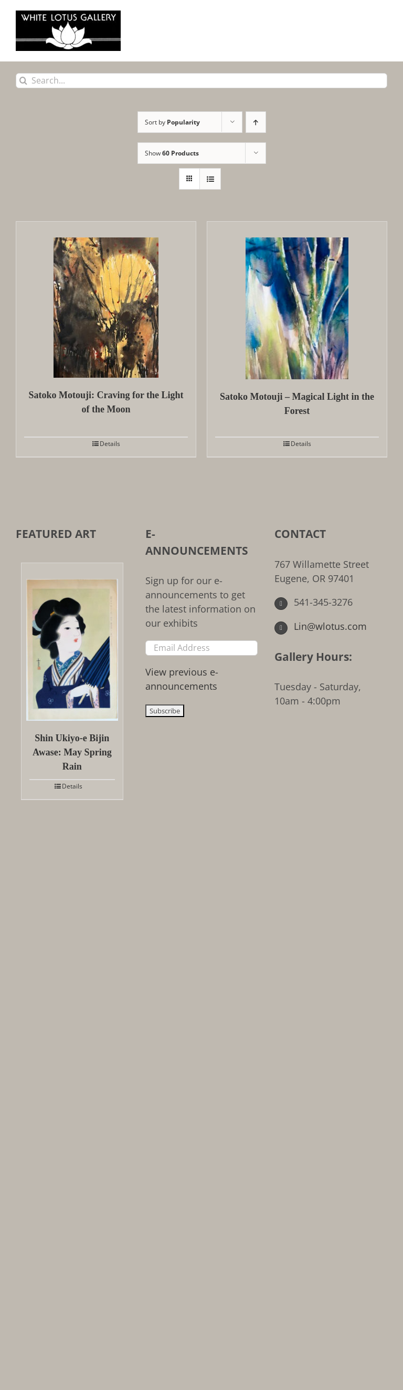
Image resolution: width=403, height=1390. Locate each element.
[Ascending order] (256, 122)
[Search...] (201, 80)
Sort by (172, 122)
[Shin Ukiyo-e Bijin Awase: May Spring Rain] (72, 642)
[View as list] (210, 179)
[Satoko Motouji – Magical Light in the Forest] (297, 300)
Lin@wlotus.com (320, 626)
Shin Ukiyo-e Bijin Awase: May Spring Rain (72, 752)
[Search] (23, 80)
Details (110, 443)
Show (172, 153)
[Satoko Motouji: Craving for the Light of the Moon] (106, 300)
